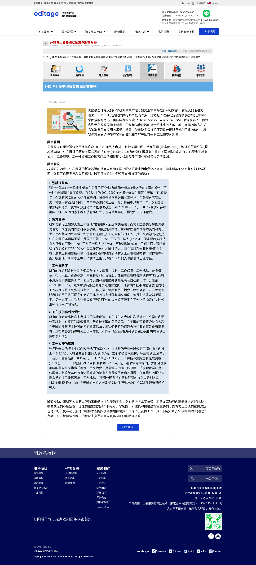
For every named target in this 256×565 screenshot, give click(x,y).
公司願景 (101, 473)
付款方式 (141, 31)
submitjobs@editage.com (186, 15)
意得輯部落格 (186, 31)
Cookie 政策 (102, 507)
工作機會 (101, 497)
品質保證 (163, 31)
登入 (185, 3)
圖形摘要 (119, 31)
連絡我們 (198, 3)
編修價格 (38, 478)
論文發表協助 (95, 31)
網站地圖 (70, 483)
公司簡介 (101, 478)
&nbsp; (110, 532)
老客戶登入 (204, 479)
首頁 (164, 51)
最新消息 (101, 488)
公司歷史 (101, 483)
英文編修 (45, 31)
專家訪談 (70, 478)
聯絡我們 (101, 492)
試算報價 (128, 427)
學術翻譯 (69, 31)
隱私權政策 (102, 502)
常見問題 (38, 492)
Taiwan (214, 3)
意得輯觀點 (173, 51)
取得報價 (209, 31)
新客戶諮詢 (204, 469)
